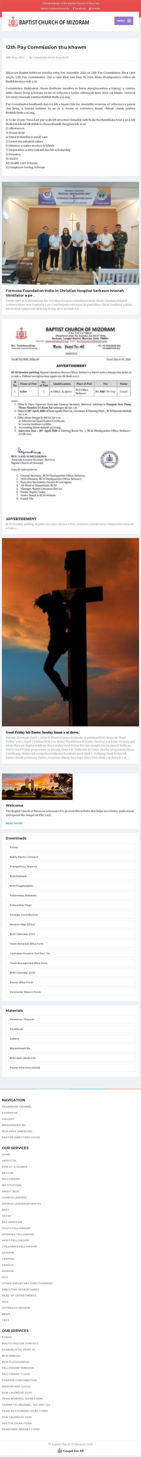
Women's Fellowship (18, 1236)
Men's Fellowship (15, 1242)
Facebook (79, 8)
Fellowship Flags (21, 906)
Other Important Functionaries (27, 1285)
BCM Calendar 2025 (22, 974)
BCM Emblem (18, 878)
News (6, 1315)
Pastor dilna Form (21, 984)
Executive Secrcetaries (20, 1291)
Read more (14, 825)
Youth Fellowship (16, 1229)
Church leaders (14, 1199)
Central (8, 1260)
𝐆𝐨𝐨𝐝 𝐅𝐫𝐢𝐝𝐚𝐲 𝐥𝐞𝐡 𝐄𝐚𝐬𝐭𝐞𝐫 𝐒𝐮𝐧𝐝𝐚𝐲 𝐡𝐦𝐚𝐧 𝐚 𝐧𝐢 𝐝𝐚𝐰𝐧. (42, 734)
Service (8, 1266)
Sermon (8, 1254)
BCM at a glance (14, 1168)
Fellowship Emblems (23, 897)
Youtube (94, 8)
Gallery (14, 1040)
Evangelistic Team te (23, 868)
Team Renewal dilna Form (26, 945)
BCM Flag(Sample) (21, 887)
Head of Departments (19, 1297)
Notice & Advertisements (55, 8)
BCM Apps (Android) (23, 1059)
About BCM (10, 1193)
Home (6, 1156)
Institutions (12, 1186)
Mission (7, 1272)
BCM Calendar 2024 (22, 935)
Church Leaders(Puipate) (21, 1205)
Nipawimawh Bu (20, 1050)
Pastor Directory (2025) (25, 1069)
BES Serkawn (12, 1223)
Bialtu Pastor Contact (24, 858)
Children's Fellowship (19, 1248)
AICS (5, 1303)
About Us (9, 1162)
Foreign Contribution (24, 916)
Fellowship (11, 1180)
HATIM (6, 1217)
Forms (14, 849)
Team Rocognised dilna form (28, 964)
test (5, 1321)
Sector (7, 1174)
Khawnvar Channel (22, 1021)
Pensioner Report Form (25, 993)
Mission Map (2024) (22, 926)
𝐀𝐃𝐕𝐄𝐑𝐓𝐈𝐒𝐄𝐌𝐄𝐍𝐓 (21, 521)
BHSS (5, 1211)
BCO (5, 1278)
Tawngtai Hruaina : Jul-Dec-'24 (30, 955)
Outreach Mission (16, 1309)
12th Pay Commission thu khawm (46, 49)
